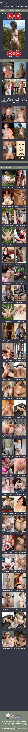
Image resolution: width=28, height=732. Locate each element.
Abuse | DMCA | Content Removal (17, 729)
